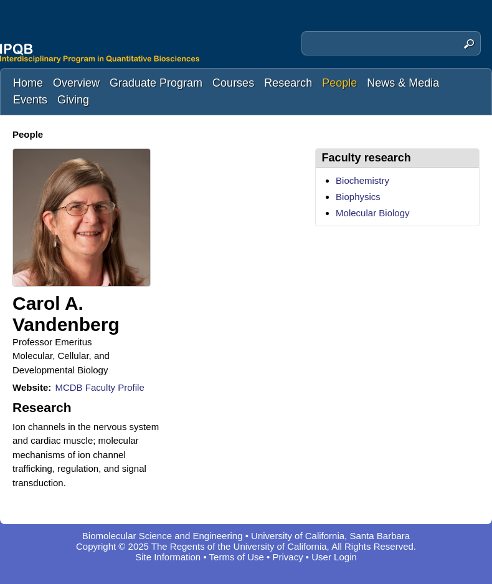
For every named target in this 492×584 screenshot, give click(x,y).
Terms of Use (236, 557)
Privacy (288, 557)
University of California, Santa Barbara (330, 535)
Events (30, 99)
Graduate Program (156, 83)
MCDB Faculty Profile (99, 387)
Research (288, 83)
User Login (334, 557)
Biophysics (358, 196)
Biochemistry (362, 180)
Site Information (168, 557)
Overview (76, 83)
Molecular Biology (372, 213)
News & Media (403, 83)
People (339, 83)
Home (28, 83)
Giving (73, 99)
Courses (233, 83)
